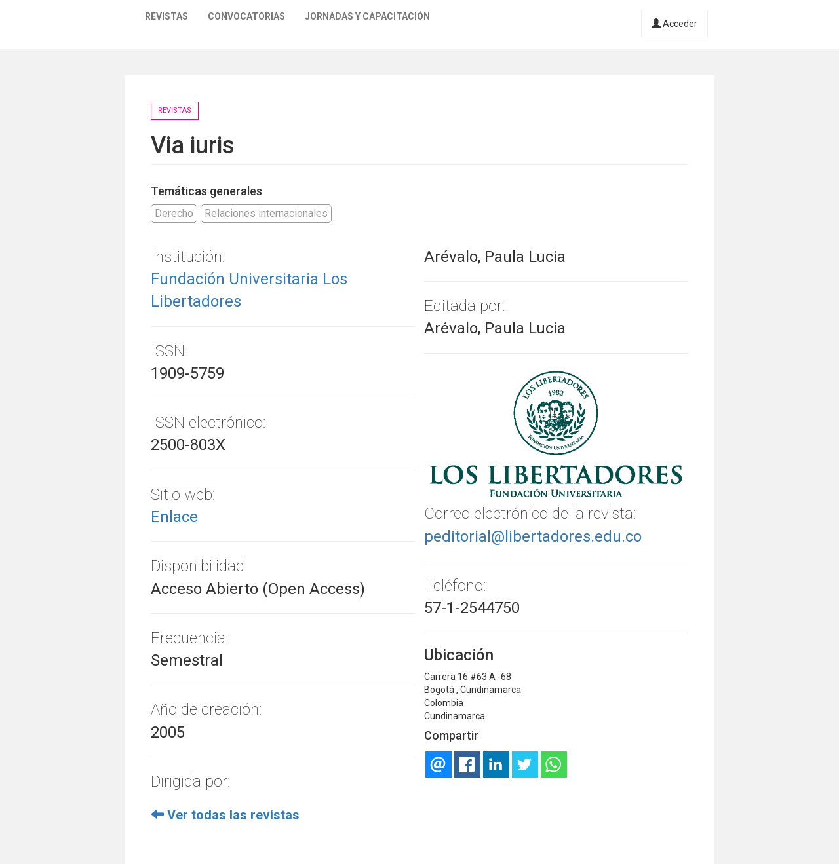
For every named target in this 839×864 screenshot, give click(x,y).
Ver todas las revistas (225, 815)
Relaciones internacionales (266, 213)
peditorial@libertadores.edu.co (533, 536)
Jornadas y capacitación (367, 16)
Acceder (674, 23)
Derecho (174, 213)
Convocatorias (246, 16)
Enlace (174, 517)
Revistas (166, 16)
